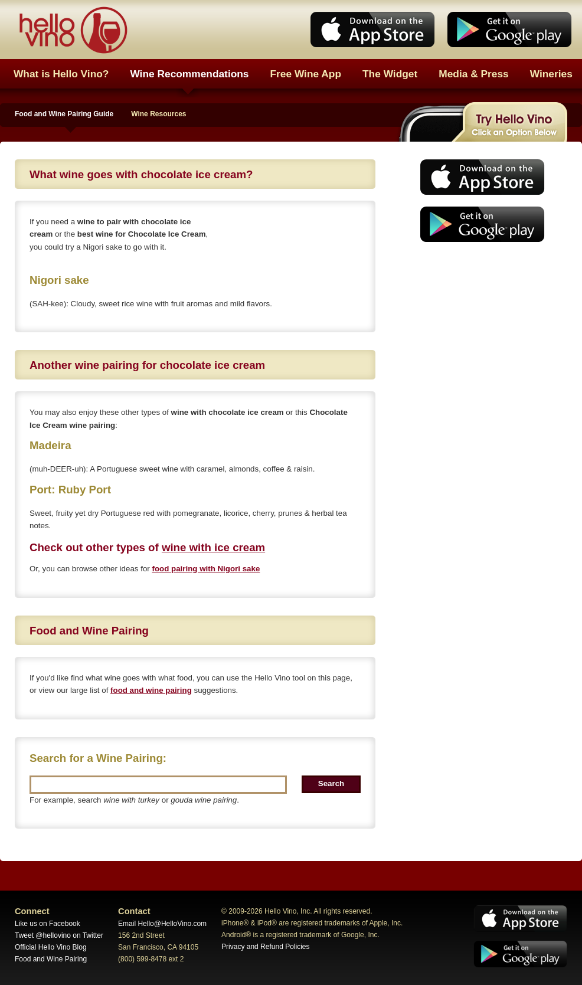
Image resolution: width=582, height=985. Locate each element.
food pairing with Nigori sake (206, 568)
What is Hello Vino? (61, 74)
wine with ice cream (213, 547)
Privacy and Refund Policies (265, 947)
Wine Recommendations (189, 74)
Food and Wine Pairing (51, 959)
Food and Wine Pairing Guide (64, 114)
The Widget (389, 74)
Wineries (551, 74)
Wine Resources (158, 114)
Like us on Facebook (47, 923)
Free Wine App (306, 74)
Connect (32, 911)
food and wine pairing (151, 690)
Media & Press (473, 74)
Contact (134, 911)
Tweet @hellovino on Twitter (59, 935)
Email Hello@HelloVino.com (162, 923)
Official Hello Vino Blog (51, 947)
